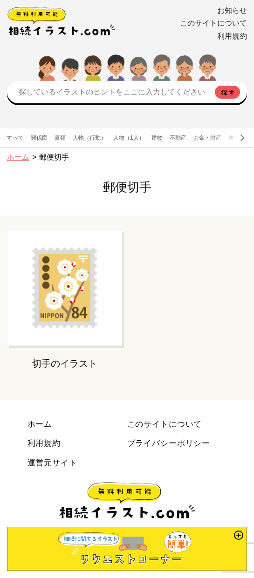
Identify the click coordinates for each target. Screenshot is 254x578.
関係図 (39, 137)
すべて (15, 137)
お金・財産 (207, 137)
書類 (60, 137)
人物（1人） (128, 137)
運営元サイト (52, 462)
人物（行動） (89, 137)
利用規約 (232, 36)
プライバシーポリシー (169, 443)
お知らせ (232, 10)
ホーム (18, 157)
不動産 (178, 137)
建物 (157, 137)
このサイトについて (213, 23)
